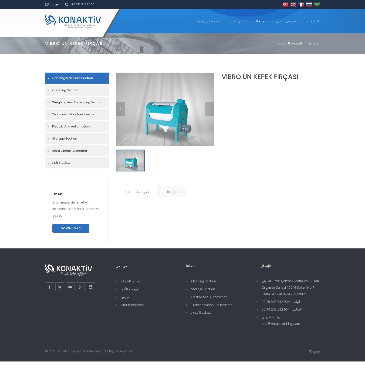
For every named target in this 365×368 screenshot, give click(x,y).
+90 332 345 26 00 (82, 4)
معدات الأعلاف (61, 163)
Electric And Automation (71, 126)
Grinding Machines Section (72, 78)
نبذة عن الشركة (131, 281)
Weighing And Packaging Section (77, 102)
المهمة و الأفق (130, 289)
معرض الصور (286, 21)
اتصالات (313, 21)
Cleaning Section (65, 90)
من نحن (236, 21)
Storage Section (64, 138)
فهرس (55, 4)
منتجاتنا (259, 21)
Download (71, 228)
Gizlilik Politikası (132, 305)
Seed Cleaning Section (69, 150)
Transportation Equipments (73, 114)
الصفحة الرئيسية (210, 21)
